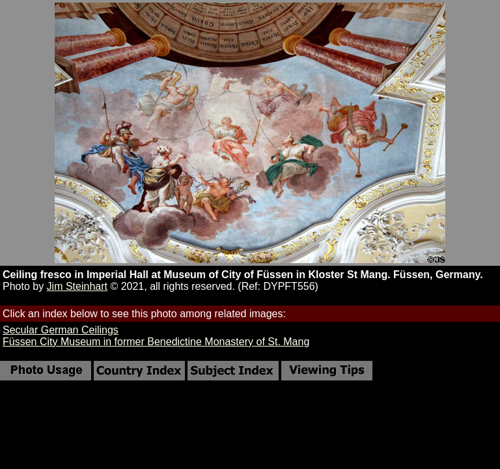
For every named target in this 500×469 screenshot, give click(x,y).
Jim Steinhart (77, 286)
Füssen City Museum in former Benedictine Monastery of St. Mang (156, 341)
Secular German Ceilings (60, 329)
